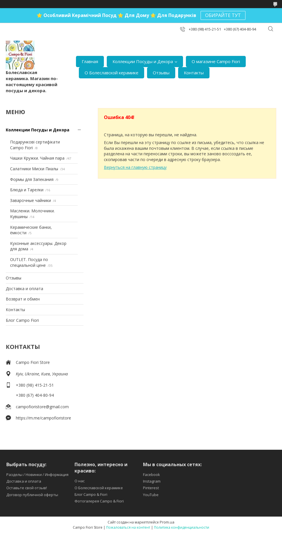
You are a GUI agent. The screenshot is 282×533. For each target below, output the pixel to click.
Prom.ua (167, 522)
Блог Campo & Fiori (91, 494)
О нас (80, 480)
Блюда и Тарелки (26, 189)
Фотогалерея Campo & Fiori (99, 501)
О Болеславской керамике (111, 72)
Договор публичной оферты (32, 494)
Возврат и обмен (23, 299)
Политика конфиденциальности (181, 527)
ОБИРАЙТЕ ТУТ (223, 15)
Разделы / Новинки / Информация (37, 474)
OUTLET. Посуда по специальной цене (29, 262)
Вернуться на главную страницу (135, 167)
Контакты (194, 72)
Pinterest (151, 487)
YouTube (151, 494)
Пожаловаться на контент (128, 527)
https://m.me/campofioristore (43, 418)
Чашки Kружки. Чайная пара (37, 158)
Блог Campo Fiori (22, 320)
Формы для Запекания (32, 179)
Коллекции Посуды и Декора (143, 61)
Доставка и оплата (24, 288)
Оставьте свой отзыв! (26, 487)
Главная (90, 61)
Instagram (152, 481)
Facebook (151, 474)
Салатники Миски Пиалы (34, 168)
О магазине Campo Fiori (216, 61)
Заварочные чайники (30, 200)
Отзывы (161, 72)
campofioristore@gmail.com (42, 406)
